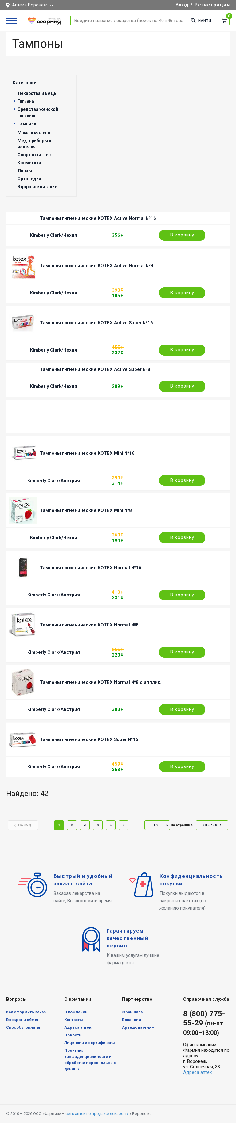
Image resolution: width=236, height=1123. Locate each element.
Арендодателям (138, 1027)
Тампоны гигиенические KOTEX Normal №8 (89, 625)
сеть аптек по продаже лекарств (96, 1113)
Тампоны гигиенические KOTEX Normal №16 (90, 568)
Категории (25, 82)
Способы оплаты (23, 1027)
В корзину (182, 235)
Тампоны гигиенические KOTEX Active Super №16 (96, 323)
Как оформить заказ (26, 1012)
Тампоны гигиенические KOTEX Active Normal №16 (98, 218)
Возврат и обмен (23, 1019)
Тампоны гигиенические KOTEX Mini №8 (86, 510)
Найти (201, 20)
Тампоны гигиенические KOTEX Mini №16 (87, 453)
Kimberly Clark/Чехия (53, 235)
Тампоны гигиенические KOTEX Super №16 (89, 739)
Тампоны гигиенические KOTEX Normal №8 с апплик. (100, 682)
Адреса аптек (77, 1027)
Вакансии (131, 1019)
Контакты (73, 1019)
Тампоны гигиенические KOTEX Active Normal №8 (96, 265)
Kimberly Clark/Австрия (53, 480)
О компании (76, 1012)
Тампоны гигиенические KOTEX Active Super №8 (95, 369)
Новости (72, 1035)
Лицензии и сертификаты (89, 1042)
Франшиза (132, 1012)
